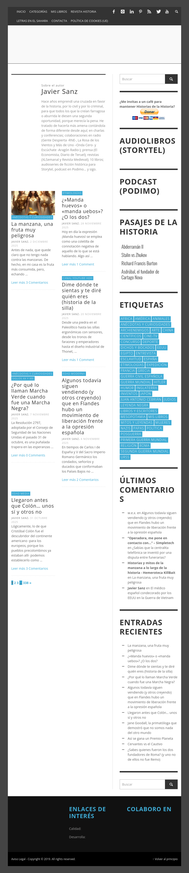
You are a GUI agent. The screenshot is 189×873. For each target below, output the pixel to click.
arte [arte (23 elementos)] (156, 330)
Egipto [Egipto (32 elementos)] (127, 353)
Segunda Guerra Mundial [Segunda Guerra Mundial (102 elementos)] (145, 451)
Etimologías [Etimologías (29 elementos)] (132, 365)
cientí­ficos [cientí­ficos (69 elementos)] (131, 336)
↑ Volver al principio (165, 859)
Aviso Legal (18, 859)
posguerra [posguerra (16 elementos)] (131, 434)
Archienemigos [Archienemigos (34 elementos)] (135, 330)
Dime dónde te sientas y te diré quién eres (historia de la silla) (81, 296)
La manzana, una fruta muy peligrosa (32, 230)
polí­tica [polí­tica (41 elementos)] (154, 428)
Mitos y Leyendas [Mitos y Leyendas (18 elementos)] (137, 422)
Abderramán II (132, 246)
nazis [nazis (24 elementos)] (126, 428)
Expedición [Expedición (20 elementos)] (156, 365)
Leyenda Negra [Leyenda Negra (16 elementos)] (135, 405)
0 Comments (35, 455)
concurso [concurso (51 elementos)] (130, 342)
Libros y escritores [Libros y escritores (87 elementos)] (139, 411)
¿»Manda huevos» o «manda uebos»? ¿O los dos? (82, 208)
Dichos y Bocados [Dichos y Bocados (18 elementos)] (138, 347)
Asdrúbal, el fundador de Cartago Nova (140, 274)
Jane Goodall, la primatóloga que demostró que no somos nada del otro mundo (152, 728)
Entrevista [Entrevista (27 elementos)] (146, 353)
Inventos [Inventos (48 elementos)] (129, 393)
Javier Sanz (19, 241)
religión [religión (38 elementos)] (129, 445)
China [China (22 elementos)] (168, 330)
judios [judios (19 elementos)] (170, 399)
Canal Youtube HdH (78, 278)
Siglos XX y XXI (23, 378)
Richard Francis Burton (139, 263)
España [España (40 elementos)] (150, 359)
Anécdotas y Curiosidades (32, 217)
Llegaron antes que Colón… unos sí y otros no (32, 506)
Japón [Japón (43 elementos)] (145, 393)
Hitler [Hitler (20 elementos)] (159, 382)
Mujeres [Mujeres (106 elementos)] (162, 422)
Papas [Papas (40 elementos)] (138, 428)
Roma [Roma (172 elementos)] (145, 445)
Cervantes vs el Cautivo (145, 744)
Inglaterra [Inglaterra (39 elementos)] (147, 388)
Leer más (18, 282)
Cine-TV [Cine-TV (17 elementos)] (150, 336)
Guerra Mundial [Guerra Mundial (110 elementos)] (136, 382)
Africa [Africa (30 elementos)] (126, 318)
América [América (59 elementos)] (142, 318)
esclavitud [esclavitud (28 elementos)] (131, 359)
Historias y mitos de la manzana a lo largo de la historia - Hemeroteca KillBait (151, 568)
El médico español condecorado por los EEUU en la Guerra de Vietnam (151, 593)
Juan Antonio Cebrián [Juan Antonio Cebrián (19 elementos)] (141, 399)
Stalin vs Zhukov (134, 254)
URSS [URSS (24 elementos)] (125, 457)
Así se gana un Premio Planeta (150, 738)
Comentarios (37, 282)
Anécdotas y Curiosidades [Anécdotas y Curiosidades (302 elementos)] (145, 324)
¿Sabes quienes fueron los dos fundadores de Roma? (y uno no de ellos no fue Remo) (152, 755)
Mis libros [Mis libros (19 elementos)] (158, 416)
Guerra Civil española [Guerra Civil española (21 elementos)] (142, 376)
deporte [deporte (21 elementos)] (150, 342)
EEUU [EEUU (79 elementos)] (161, 347)
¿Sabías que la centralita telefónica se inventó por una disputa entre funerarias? (150, 552)
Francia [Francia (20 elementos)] (128, 370)
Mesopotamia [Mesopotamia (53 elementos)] (133, 416)
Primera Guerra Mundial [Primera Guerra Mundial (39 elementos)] (144, 440)
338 (26, 583)
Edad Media (20, 493)
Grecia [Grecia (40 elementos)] (144, 370)
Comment (85, 264)
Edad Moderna (74, 373)
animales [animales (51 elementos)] (161, 318)
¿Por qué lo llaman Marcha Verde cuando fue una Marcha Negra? (30, 396)
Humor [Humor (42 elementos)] (127, 388)
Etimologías (72, 193)
